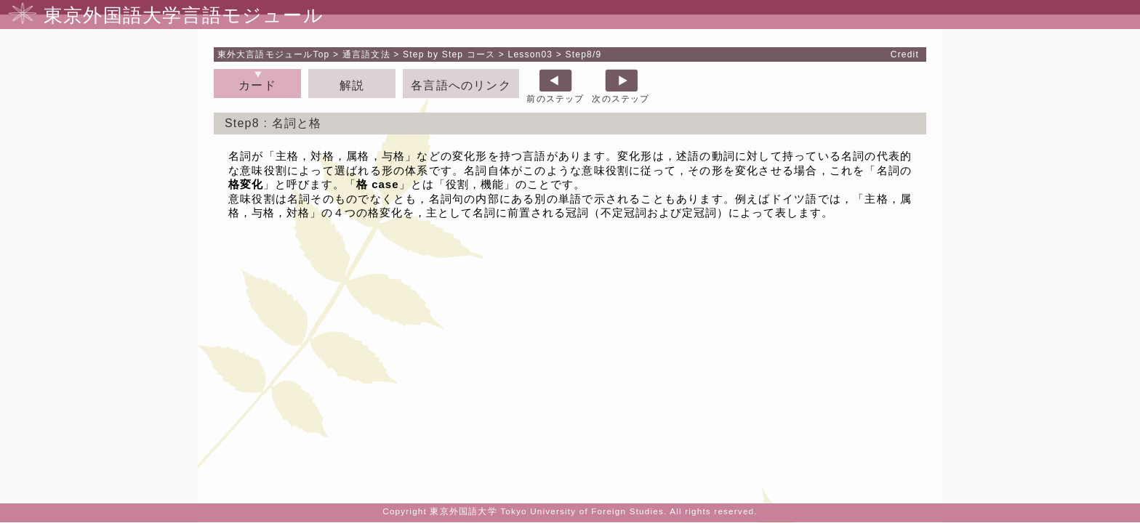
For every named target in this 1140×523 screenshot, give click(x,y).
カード (257, 85)
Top (273, 54)
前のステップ (555, 99)
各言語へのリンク (461, 85)
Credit (905, 54)
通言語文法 (366, 54)
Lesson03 (530, 54)
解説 (352, 85)
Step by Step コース (449, 54)
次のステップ (620, 99)
